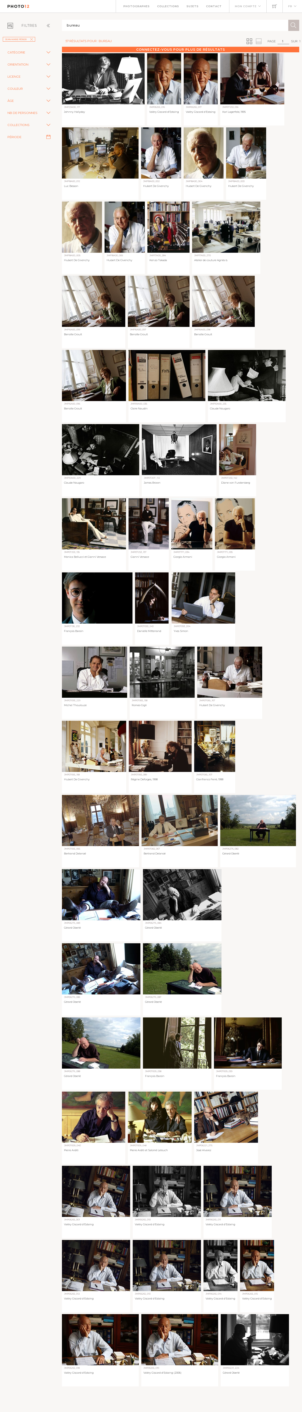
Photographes (136, 6)
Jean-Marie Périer (19, 39)
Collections (168, 6)
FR (290, 6)
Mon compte (246, 6)
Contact (214, 6)
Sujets (193, 6)
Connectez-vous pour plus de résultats (180, 49)
